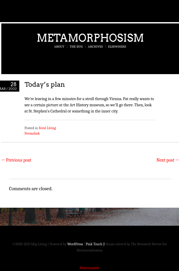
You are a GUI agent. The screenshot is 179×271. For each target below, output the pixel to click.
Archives (95, 46)
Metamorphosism (90, 38)
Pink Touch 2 (95, 244)
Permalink (32, 133)
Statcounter (89, 268)
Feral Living (47, 128)
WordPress (75, 244)
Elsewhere (117, 46)
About (59, 46)
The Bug (76, 46)
